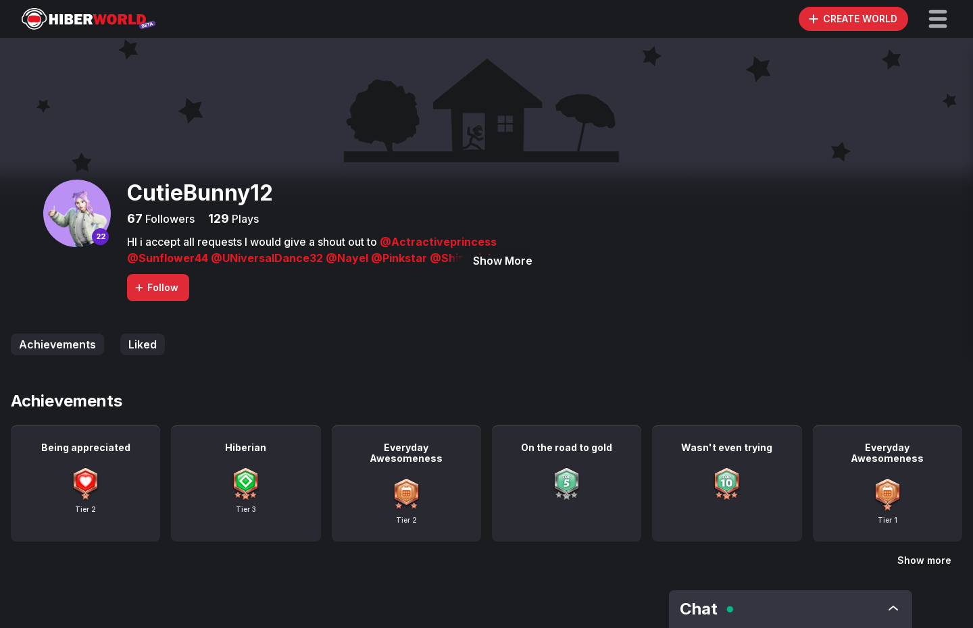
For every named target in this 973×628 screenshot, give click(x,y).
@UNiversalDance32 (268, 258)
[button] (937, 18)
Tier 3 (246, 509)
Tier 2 (85, 509)
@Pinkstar (400, 258)
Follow (156, 287)
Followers (169, 219)
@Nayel (348, 258)
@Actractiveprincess (438, 241)
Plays (244, 219)
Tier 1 (887, 520)
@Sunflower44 (169, 258)
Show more (924, 560)
